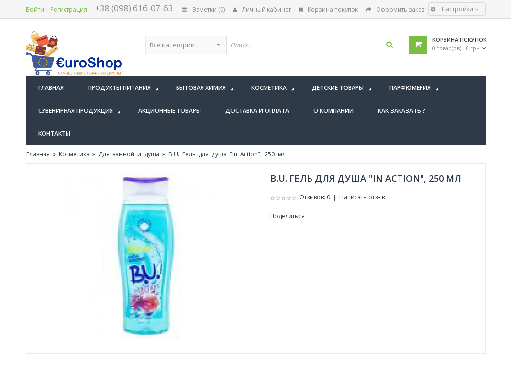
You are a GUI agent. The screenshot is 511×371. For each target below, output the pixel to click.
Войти (35, 9)
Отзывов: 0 (314, 197)
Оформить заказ (395, 9)
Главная (38, 154)
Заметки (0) (203, 9)
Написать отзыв (362, 197)
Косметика (74, 154)
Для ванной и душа (128, 154)
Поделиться (287, 216)
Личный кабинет (262, 9)
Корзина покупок (328, 9)
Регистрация (68, 9)
